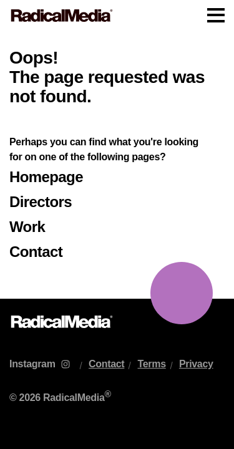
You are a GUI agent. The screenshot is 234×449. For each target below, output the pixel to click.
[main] (117, 165)
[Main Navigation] (117, 15)
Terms (151, 364)
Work (27, 226)
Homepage (46, 176)
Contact (35, 251)
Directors (40, 201)
